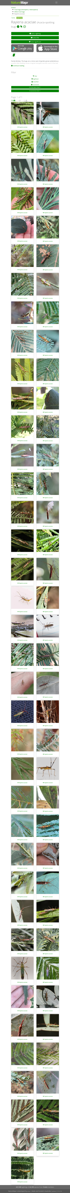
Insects (13, 7)
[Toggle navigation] (56, 2)
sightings (19, 18)
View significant (35, 42)
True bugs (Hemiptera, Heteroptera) (26, 9)
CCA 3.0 (60, 1191)
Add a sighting (35, 33)
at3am (28, 1191)
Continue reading (17, 66)
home (13, 18)
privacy (54, 1191)
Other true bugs (19, 12)
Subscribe (35, 38)
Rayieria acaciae (23, 127)
